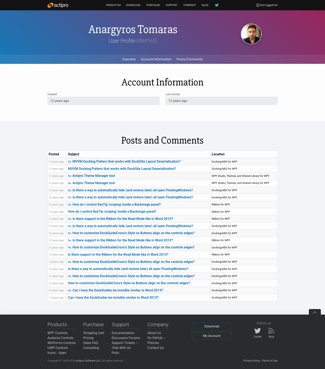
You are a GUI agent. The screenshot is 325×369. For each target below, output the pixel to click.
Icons (51, 353)
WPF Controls (57, 333)
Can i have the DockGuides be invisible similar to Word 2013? (115, 290)
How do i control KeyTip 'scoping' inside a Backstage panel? (114, 204)
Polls (115, 353)
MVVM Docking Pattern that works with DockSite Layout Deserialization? (124, 161)
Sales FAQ (90, 343)
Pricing (88, 338)
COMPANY (189, 5)
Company (157, 324)
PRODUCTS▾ (113, 5)
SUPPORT (171, 5)
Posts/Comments (190, 59)
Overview (129, 59)
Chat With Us (121, 348)
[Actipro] (57, 5)
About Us (154, 333)
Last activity (173, 94)
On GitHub (156, 338)
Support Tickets (125, 343)
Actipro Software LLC (87, 360)
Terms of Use (270, 360)
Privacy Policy (252, 360)
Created (52, 94)
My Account (212, 336)
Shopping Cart (93, 333)
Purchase (93, 324)
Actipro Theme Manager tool (91, 176)
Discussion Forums (126, 338)
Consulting (91, 348)
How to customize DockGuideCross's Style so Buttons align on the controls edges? (131, 233)
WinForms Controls (61, 343)
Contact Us (155, 348)
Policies (153, 343)
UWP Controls (57, 348)
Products (57, 324)
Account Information (156, 59)
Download (211, 326)
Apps (62, 353)
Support (120, 324)
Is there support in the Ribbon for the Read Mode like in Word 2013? (120, 219)
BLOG (205, 5)
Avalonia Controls (60, 338)
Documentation (123, 333)
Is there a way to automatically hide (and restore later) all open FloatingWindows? (130, 190)
